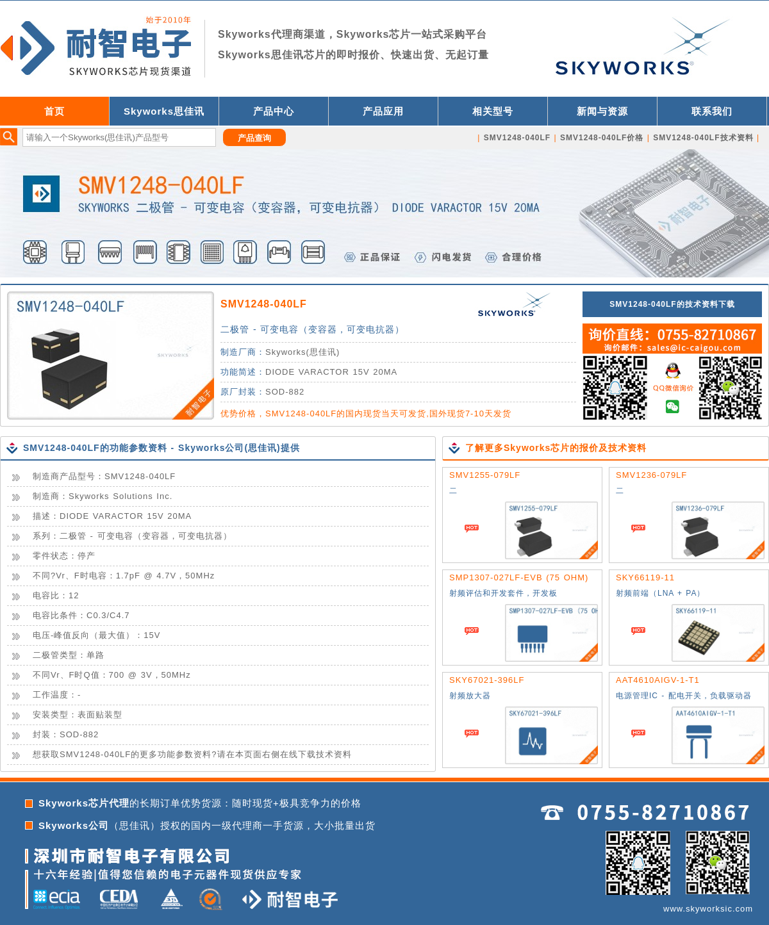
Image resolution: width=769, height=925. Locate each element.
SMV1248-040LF (263, 304)
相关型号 (492, 111)
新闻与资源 (602, 111)
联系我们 (711, 111)
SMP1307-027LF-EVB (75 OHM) (518, 577)
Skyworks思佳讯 (164, 111)
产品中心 (273, 111)
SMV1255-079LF (484, 475)
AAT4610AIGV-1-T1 (658, 680)
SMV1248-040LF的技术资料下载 (671, 304)
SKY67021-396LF (486, 680)
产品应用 (383, 111)
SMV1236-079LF (651, 475)
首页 (54, 111)
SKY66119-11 (645, 577)
